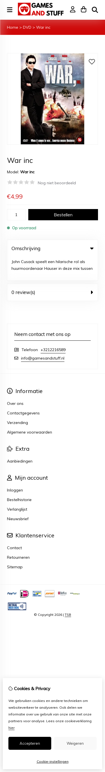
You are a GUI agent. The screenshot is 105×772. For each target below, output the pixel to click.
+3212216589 (53, 326)
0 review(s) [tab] (52, 268)
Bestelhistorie (19, 476)
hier (11, 728)
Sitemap (15, 543)
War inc (43, 27)
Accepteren (30, 743)
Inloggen (15, 466)
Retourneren (18, 533)
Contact (14, 524)
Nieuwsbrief (18, 495)
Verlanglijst (17, 485)
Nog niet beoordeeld (57, 182)
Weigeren (75, 743)
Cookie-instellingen (53, 761)
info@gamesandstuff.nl (42, 334)
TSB (68, 591)
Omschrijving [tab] (52, 248)
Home (12, 27)
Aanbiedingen (19, 437)
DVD (27, 27)
